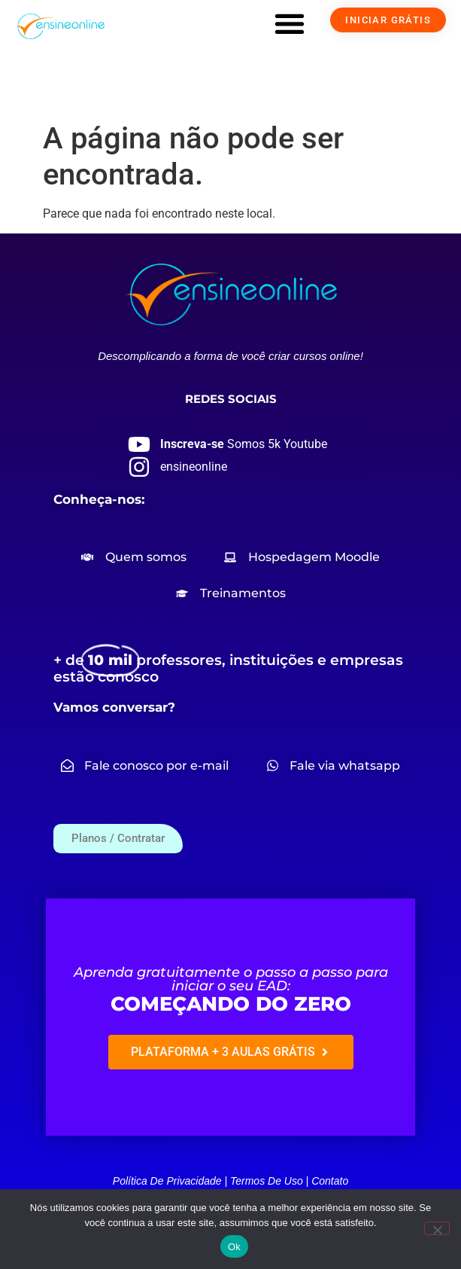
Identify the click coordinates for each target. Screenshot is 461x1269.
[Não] (437, 1228)
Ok (234, 1246)
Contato (329, 1181)
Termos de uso (266, 1181)
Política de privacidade (167, 1181)
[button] (289, 23)
